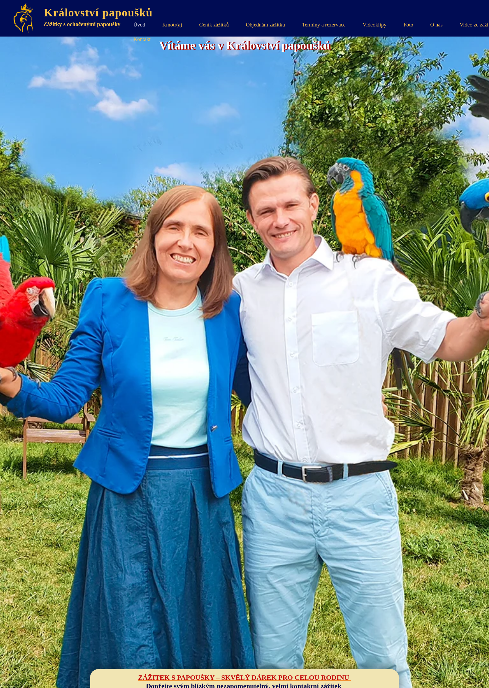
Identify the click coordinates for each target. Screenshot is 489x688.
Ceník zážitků (214, 25)
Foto (408, 25)
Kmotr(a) (172, 25)
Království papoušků (101, 12)
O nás (436, 25)
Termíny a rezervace (324, 25)
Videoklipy (374, 25)
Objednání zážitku (265, 25)
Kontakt (142, 39)
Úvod (139, 25)
